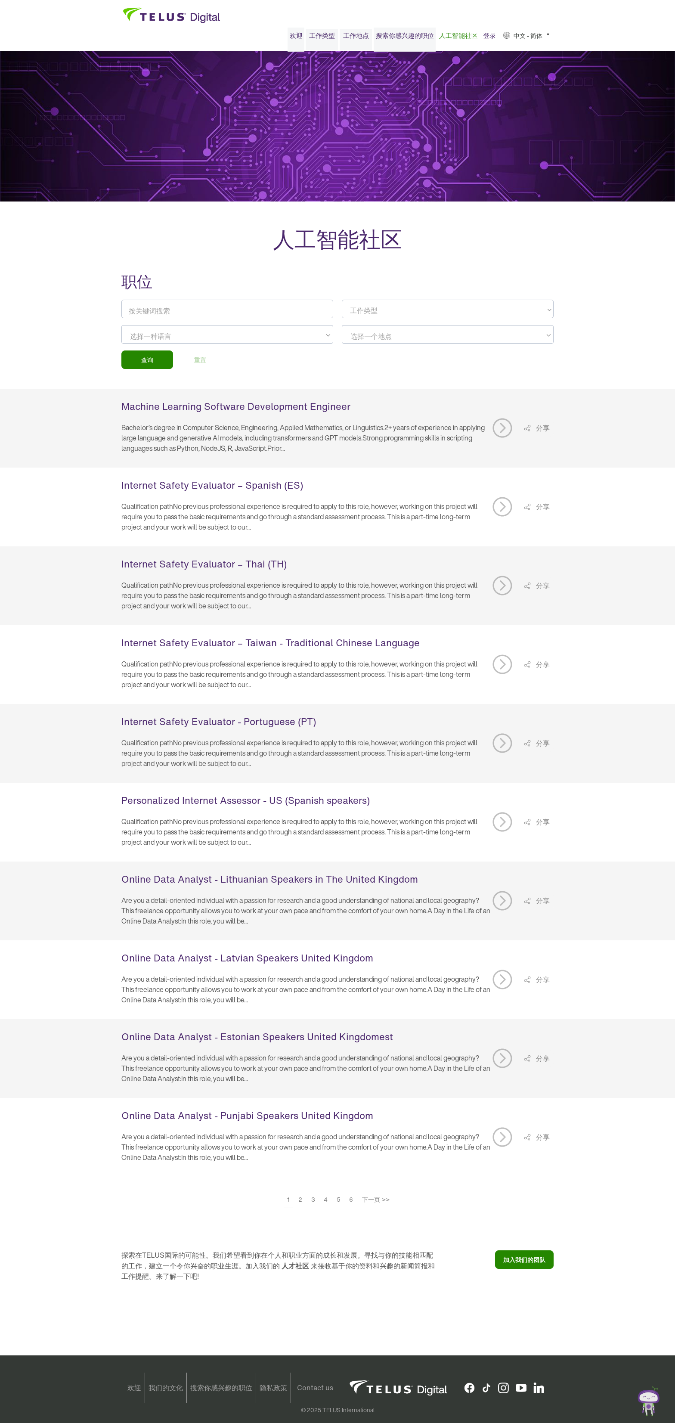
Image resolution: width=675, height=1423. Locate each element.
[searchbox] (169, 339)
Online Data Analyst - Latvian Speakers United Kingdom (247, 960)
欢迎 (296, 38)
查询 (147, 362)
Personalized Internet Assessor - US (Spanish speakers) (245, 803)
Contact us (315, 1388)
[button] (526, 38)
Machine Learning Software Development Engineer (235, 409)
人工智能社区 (458, 38)
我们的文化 (166, 1388)
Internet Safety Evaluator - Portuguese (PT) (218, 724)
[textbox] (447, 313)
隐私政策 (273, 1388)
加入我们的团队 (524, 1262)
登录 (489, 38)
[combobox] (448, 311)
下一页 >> (376, 1201)
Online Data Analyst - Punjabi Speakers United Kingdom (247, 1118)
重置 (200, 362)
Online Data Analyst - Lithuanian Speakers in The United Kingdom (269, 882)
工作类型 (322, 38)
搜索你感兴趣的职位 (405, 38)
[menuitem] (296, 38)
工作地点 (356, 38)
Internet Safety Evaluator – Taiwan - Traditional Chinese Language (270, 645)
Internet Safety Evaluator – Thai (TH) (204, 567)
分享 (542, 430)
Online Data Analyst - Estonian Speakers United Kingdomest (257, 1039)
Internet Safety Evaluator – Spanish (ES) (212, 488)
